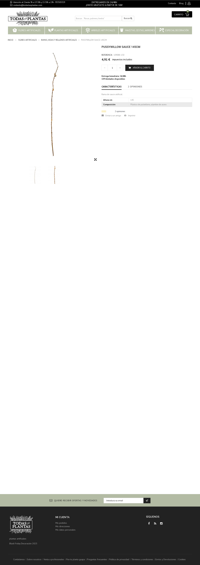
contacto (172, 3)
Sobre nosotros (34, 559)
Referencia (107, 55)
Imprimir (131, 115)
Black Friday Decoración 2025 (23, 543)
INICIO (10, 40)
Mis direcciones (62, 526)
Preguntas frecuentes (97, 559)
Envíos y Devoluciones (165, 559)
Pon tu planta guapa (75, 559)
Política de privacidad (119, 559)
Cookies (182, 559)
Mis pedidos (61, 523)
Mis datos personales (65, 529)
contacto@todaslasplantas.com (27, 5)
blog (181, 3)
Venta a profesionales (54, 559)
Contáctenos (19, 559)
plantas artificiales (17, 538)
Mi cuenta (62, 517)
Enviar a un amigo (113, 115)
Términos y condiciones (142, 559)
